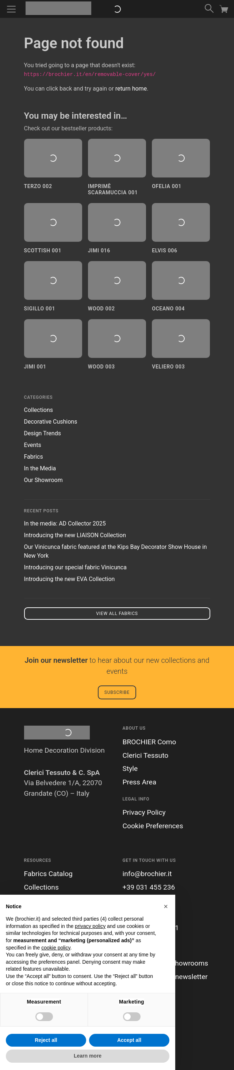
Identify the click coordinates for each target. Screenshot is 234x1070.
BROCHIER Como (149, 742)
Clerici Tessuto (146, 755)
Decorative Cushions (50, 421)
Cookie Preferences (153, 826)
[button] (166, 906)
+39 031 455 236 (149, 887)
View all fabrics (117, 613)
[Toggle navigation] (11, 9)
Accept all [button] (129, 1040)
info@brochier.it (147, 874)
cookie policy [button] (55, 948)
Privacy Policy (144, 812)
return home (131, 88)
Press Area (140, 782)
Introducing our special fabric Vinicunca (75, 567)
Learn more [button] (87, 1056)
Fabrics (33, 456)
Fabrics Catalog (48, 874)
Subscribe (117, 692)
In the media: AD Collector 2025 (65, 523)
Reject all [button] (46, 1040)
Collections (38, 409)
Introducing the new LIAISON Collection (75, 535)
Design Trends (42, 433)
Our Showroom (43, 480)
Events (32, 445)
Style (130, 768)
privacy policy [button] (90, 926)
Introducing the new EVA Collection (69, 579)
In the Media (40, 468)
